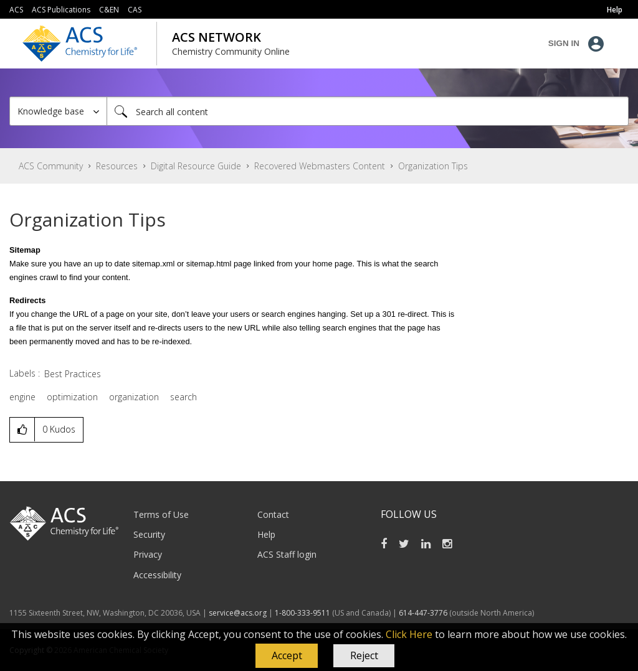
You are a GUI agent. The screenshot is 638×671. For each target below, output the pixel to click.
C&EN (109, 9)
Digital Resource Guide (196, 166)
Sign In (563, 43)
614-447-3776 (424, 613)
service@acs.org (238, 613)
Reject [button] (364, 655)
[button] (286, 656)
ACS (16, 9)
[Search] (368, 111)
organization (134, 397)
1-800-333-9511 (302, 613)
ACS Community (51, 166)
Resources (117, 166)
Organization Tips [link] (433, 166)
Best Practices (72, 374)
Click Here (409, 634)
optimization (72, 397)
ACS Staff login (287, 554)
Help (266, 534)
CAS (134, 9)
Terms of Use (161, 514)
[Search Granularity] (58, 111)
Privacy (147, 554)
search (183, 397)
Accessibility (157, 575)
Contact (273, 514)
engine (22, 397)
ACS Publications (61, 9)
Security (149, 534)
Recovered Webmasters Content (319, 166)
